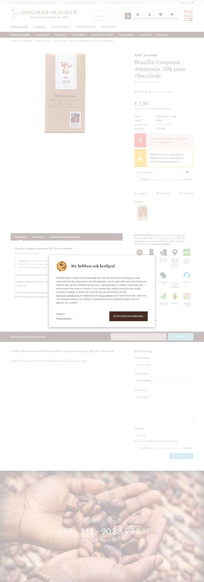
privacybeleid (106, 295)
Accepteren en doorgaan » (128, 316)
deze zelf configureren (67, 295)
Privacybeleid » (64, 318)
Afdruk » (60, 313)
